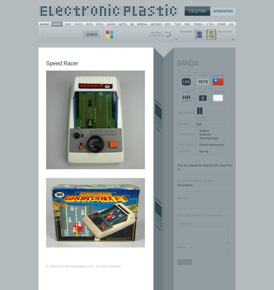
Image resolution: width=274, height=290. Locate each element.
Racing (203, 151)
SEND (185, 262)
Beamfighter (185, 185)
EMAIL (181, 247)
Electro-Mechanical (211, 144)
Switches (205, 134)
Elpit (199, 124)
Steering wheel (208, 138)
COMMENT (184, 224)
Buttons (204, 130)
